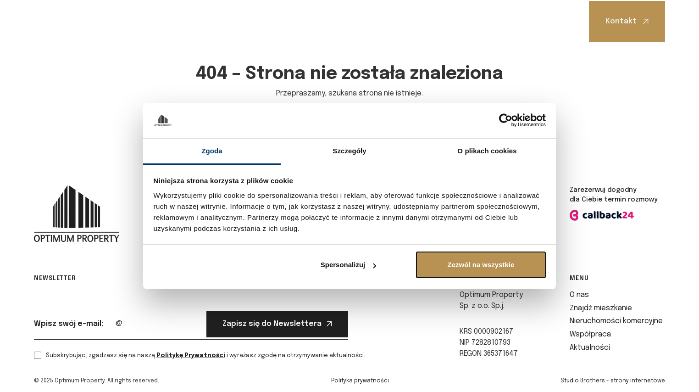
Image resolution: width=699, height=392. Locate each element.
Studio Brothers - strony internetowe (612, 381)
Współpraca (405, 21)
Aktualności (470, 21)
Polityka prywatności (360, 381)
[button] (151, 21)
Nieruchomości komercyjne (317, 21)
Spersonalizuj (349, 265)
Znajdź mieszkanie (212, 21)
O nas (149, 21)
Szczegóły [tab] (349, 151)
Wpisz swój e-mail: (68, 324)
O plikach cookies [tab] (486, 151)
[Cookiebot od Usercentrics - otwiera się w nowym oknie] (506, 121)
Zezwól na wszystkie (480, 265)
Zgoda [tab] (211, 151)
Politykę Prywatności (190, 355)
